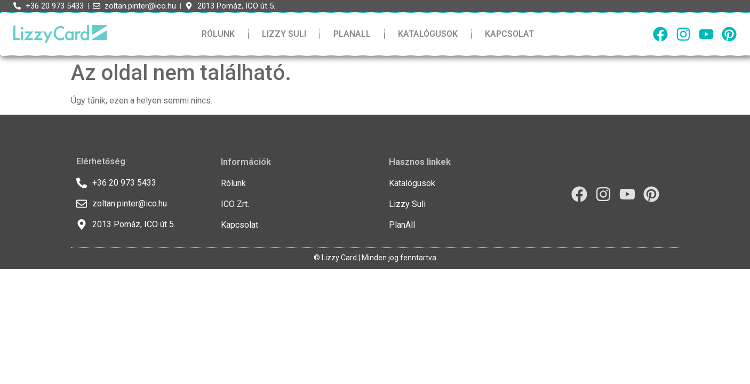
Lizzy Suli (284, 34)
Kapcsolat (509, 34)
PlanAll (352, 34)
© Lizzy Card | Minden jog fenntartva (375, 257)
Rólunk (218, 34)
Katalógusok (428, 34)
